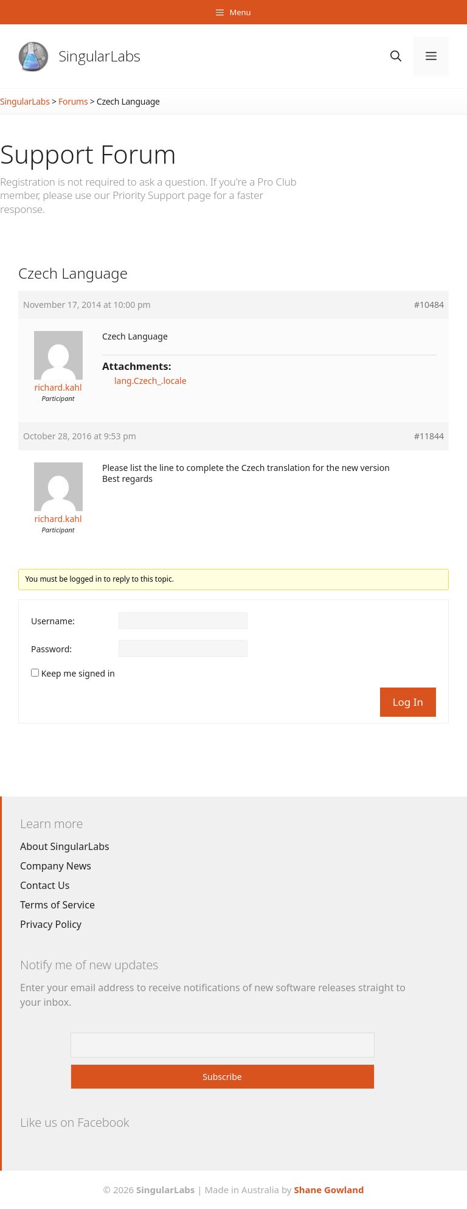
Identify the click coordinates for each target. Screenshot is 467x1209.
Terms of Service (57, 904)
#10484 (429, 304)
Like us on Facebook (74, 1122)
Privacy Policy (50, 924)
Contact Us (44, 885)
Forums (73, 101)
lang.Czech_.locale (150, 380)
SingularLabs (99, 56)
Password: (51, 649)
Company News (55, 866)
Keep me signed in (78, 673)
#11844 (429, 436)
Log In (408, 702)
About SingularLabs (64, 846)
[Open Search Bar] (395, 56)
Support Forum (88, 153)
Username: (53, 621)
